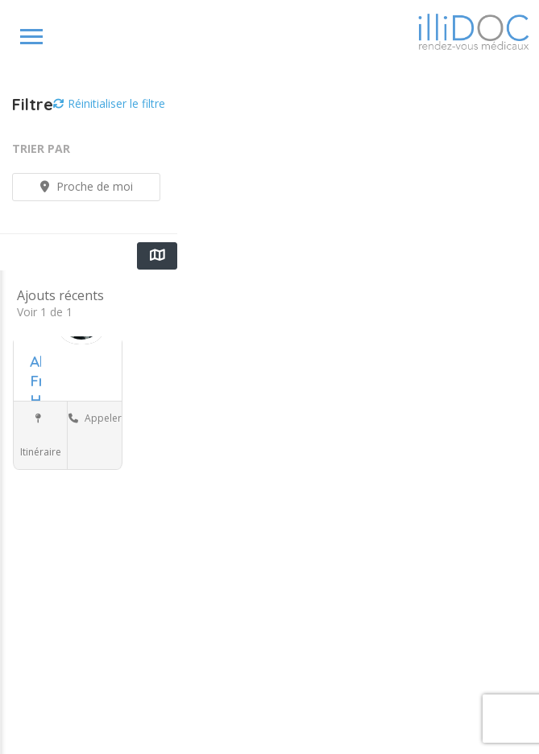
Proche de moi (86, 186)
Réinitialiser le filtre (109, 103)
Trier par (41, 148)
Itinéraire (40, 436)
